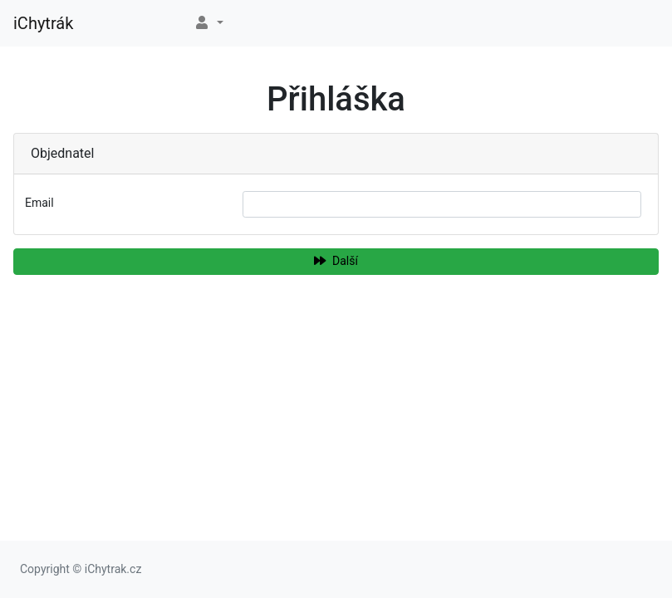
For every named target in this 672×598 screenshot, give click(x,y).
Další (336, 260)
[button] (208, 23)
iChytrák (43, 23)
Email (39, 202)
